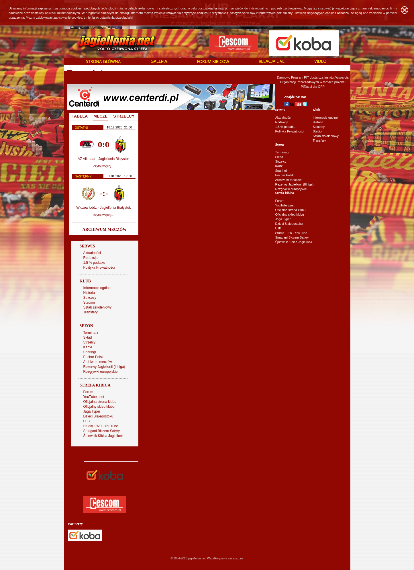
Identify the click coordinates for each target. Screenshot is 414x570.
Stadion (318, 131)
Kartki (279, 166)
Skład (279, 157)
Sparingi (281, 170)
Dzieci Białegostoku (289, 223)
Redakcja (282, 122)
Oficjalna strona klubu (290, 210)
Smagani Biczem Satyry (292, 237)
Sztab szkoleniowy (326, 136)
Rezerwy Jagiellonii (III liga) (294, 184)
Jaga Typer (283, 219)
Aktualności (283, 117)
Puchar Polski (285, 175)
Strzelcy (281, 161)
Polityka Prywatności (289, 131)
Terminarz (282, 152)
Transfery (319, 140)
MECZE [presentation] (100, 116)
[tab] (100, 116)
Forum (279, 200)
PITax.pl (306, 86)
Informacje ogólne (325, 117)
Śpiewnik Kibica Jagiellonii (293, 242)
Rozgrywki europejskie (291, 189)
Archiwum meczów (288, 179)
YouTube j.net (285, 205)
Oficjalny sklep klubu (289, 214)
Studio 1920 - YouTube (291, 233)
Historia (318, 122)
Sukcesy (319, 126)
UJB (278, 228)
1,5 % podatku (285, 126)
